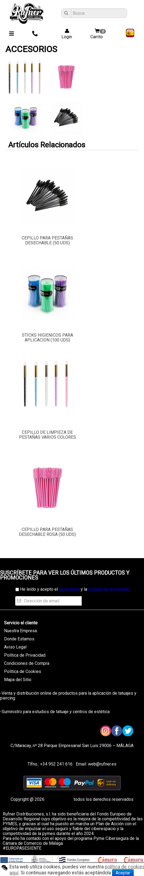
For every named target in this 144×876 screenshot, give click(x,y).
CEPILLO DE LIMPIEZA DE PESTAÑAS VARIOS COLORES (47, 435)
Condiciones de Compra (26, 663)
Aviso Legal (15, 647)
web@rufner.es (101, 764)
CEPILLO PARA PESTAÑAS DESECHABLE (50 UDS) (47, 240)
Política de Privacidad (24, 655)
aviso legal (69, 589)
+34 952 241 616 (56, 764)
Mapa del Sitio (17, 679)
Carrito (98, 34)
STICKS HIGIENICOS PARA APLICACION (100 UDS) (47, 338)
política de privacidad (108, 589)
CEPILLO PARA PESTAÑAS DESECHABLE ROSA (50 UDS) (47, 532)
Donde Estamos (19, 638)
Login (65, 34)
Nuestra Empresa (20, 630)
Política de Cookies (22, 671)
